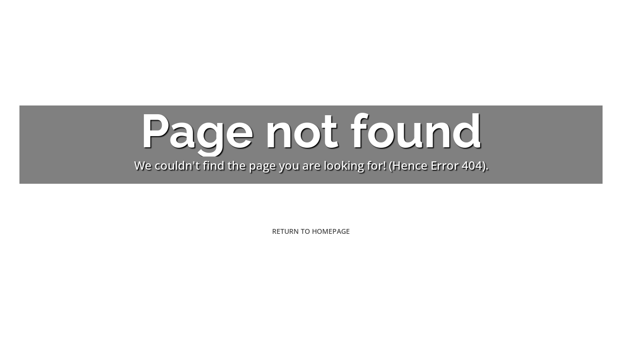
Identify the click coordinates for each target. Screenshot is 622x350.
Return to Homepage (311, 231)
